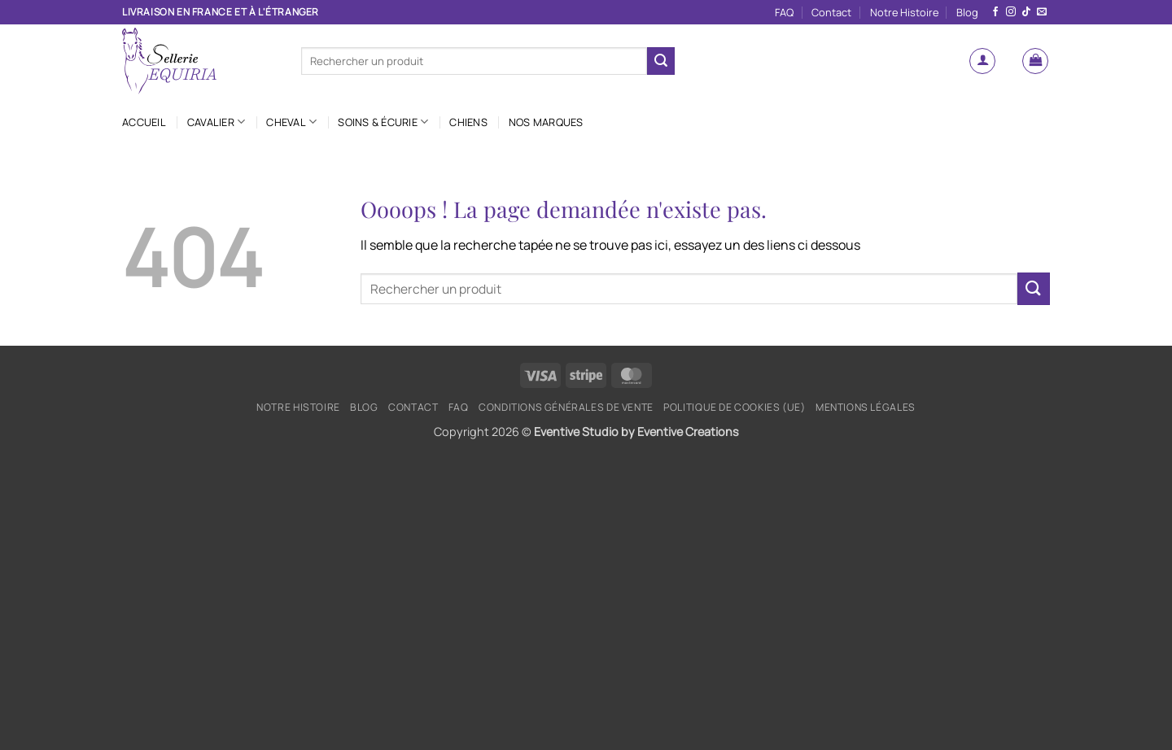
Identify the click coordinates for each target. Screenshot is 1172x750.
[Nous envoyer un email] (1042, 12)
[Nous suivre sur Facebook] (995, 12)
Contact (831, 12)
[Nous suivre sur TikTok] (1026, 12)
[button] (982, 61)
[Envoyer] (661, 61)
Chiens (468, 122)
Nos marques (546, 122)
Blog (967, 12)
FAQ (784, 12)
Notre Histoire (904, 12)
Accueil (144, 122)
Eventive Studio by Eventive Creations (636, 431)
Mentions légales (866, 407)
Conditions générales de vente (566, 407)
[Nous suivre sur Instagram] (1011, 12)
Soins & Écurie (383, 121)
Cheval (291, 121)
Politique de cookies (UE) (734, 407)
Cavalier (216, 121)
